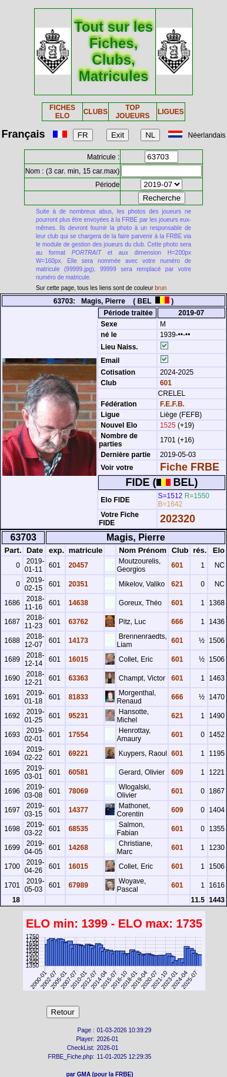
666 (176, 622)
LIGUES (171, 112)
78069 (77, 791)
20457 (77, 565)
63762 (77, 622)
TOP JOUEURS (132, 112)
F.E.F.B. (172, 404)
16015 (77, 659)
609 (176, 772)
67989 (77, 885)
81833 (77, 697)
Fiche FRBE (189, 467)
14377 (77, 810)
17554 (77, 735)
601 (165, 383)
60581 (77, 772)
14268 (77, 847)
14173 (77, 640)
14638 (77, 603)
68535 (77, 829)
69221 (77, 753)
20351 (77, 584)
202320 (177, 519)
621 (176, 584)
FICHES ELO (62, 112)
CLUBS (96, 112)
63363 (77, 678)
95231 (77, 716)
